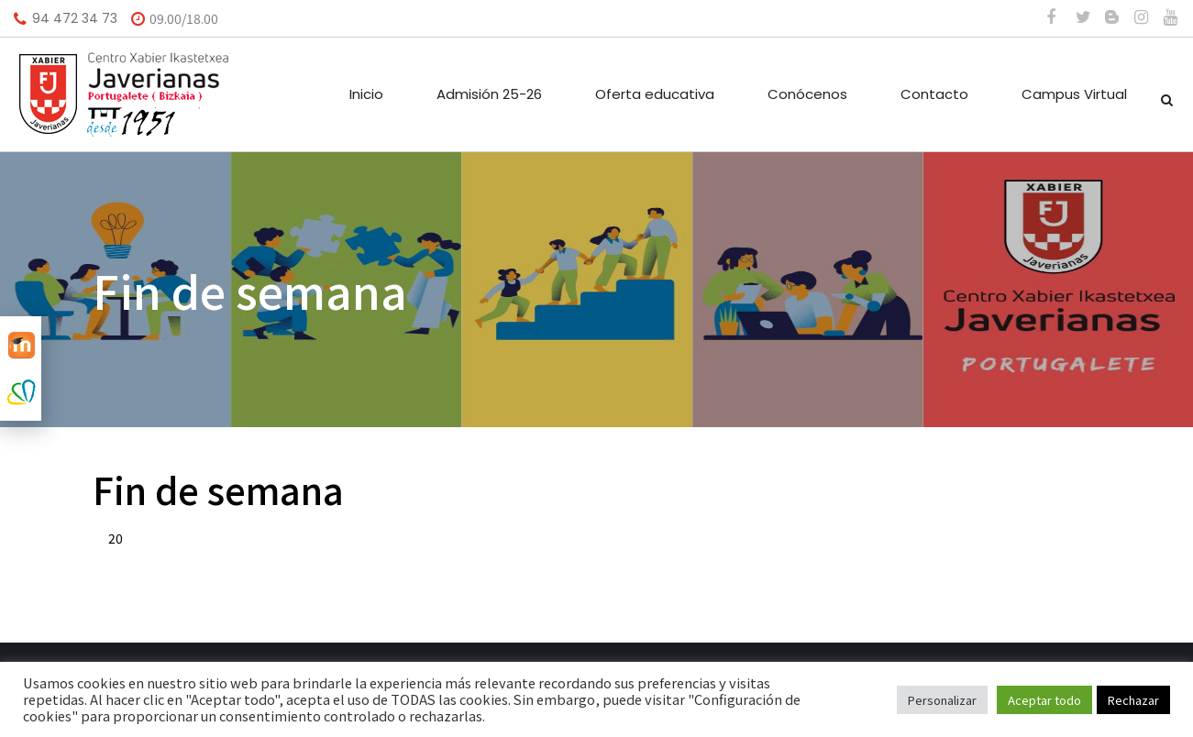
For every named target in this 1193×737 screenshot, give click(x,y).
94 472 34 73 (74, 18)
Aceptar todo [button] (1044, 700)
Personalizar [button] (942, 700)
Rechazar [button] (1133, 700)
